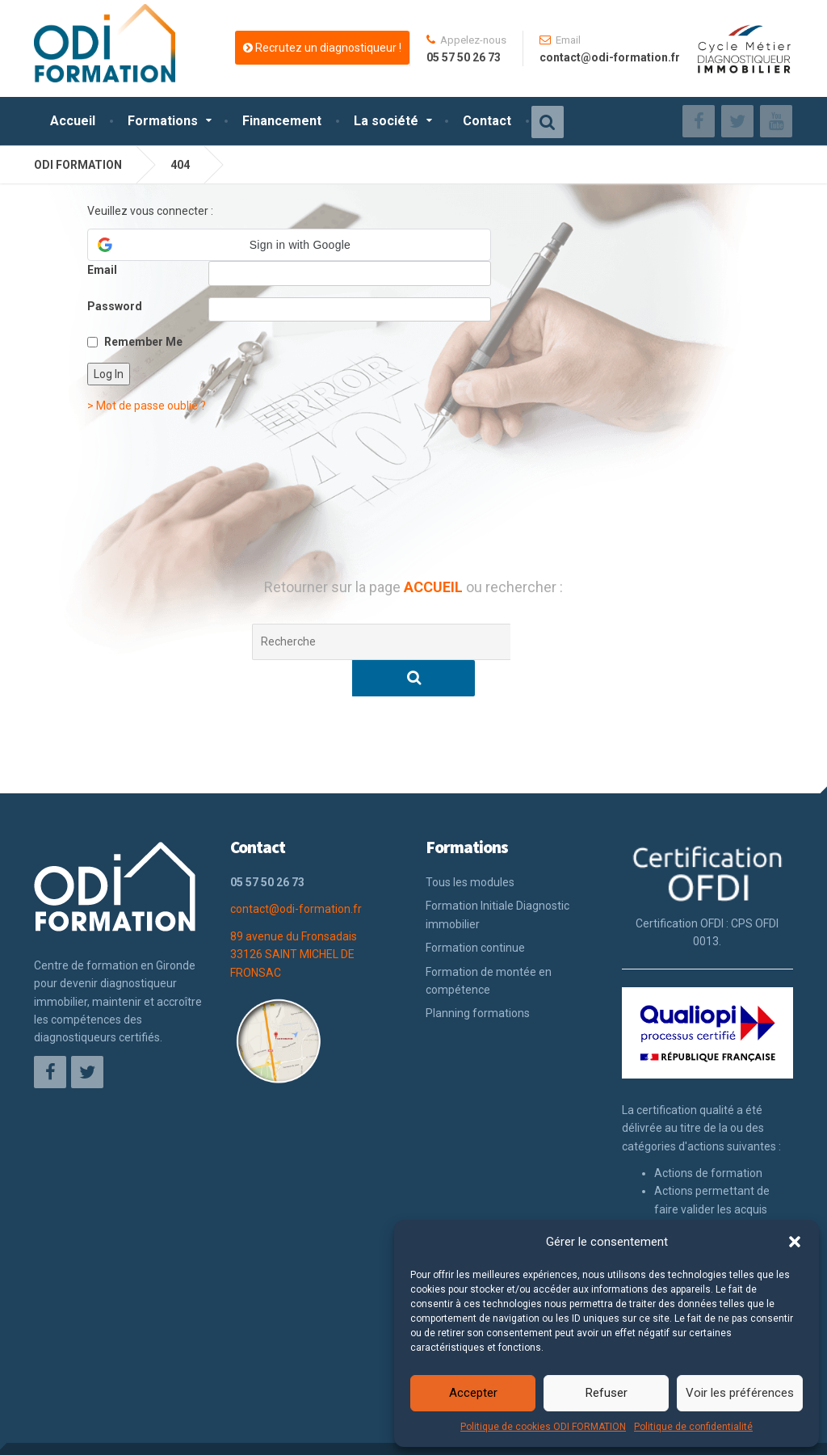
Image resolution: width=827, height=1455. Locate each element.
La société (386, 120)
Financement (281, 120)
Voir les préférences (740, 1393)
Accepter (473, 1393)
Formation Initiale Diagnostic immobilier (497, 878)
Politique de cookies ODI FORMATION (543, 1426)
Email (102, 269)
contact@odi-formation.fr (296, 872)
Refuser (607, 1393)
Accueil (72, 120)
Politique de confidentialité (693, 1426)
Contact (487, 120)
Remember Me (143, 341)
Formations (163, 120)
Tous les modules (470, 845)
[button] (795, 1242)
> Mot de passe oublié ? (146, 405)
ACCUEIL (435, 586)
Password (114, 306)
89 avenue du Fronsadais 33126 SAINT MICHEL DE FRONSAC (293, 918)
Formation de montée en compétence (489, 944)
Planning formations (478, 976)
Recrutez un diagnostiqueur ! (322, 47)
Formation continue (475, 911)
